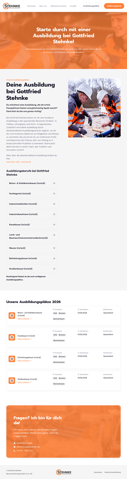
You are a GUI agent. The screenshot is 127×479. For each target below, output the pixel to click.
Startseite (31, 6)
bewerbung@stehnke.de (28, 446)
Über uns (43, 6)
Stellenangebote (114, 6)
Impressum (98, 472)
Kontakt (73, 6)
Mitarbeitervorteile (58, 6)
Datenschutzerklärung (112, 472)
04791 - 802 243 (25, 450)
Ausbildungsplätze (91, 6)
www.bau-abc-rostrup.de (18, 161)
